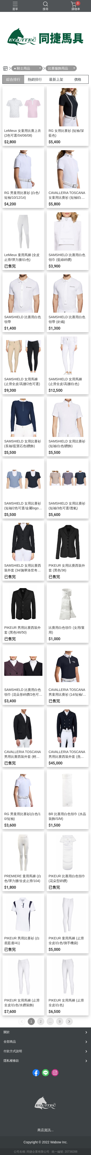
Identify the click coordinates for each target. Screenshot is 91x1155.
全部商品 (10, 1041)
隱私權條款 (11, 1060)
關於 (7, 1032)
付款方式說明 (13, 1051)
